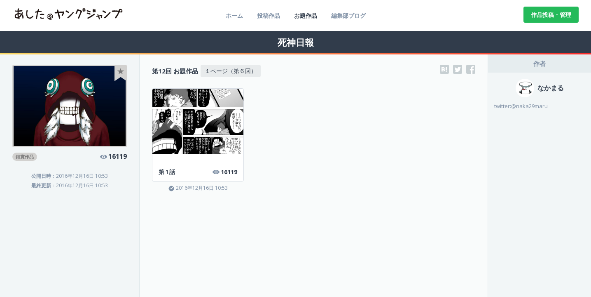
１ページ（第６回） (231, 71)
